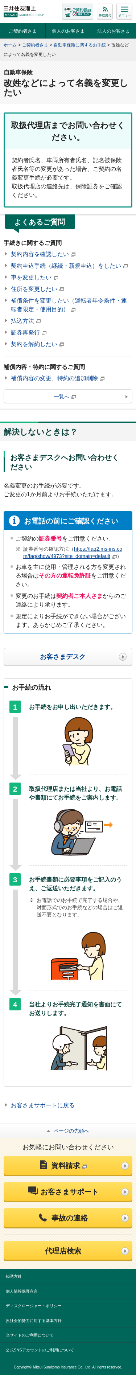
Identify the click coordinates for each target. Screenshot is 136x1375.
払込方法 (26, 321)
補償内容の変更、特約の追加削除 (57, 378)
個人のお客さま (68, 31)
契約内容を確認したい (43, 254)
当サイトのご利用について (30, 1335)
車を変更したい (34, 277)
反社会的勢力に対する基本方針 (34, 1320)
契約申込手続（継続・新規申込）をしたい (69, 266)
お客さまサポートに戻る (43, 1105)
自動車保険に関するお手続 (80, 45)
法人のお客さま (113, 31)
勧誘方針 (14, 1276)
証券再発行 (28, 332)
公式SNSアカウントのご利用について (40, 1350)
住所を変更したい (37, 289)
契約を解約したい (37, 344)
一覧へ (65, 396)
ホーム (10, 45)
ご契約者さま (23, 31)
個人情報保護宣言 (22, 1291)
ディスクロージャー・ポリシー (34, 1306)
